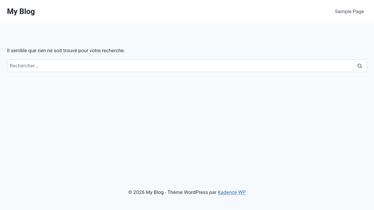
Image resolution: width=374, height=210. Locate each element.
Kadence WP (232, 192)
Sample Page (349, 11)
